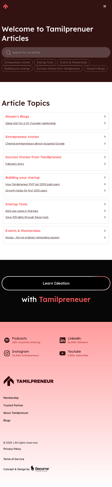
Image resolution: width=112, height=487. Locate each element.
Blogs (6, 420)
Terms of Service (13, 459)
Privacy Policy (12, 449)
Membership (11, 397)
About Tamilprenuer (15, 413)
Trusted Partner (13, 405)
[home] (5, 6)
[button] (105, 6)
